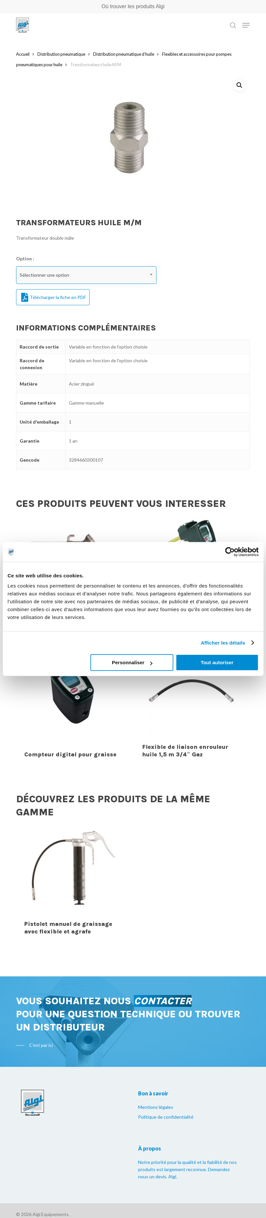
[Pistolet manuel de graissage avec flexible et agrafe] (73, 884)
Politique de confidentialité (166, 1117)
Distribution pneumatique (61, 54)
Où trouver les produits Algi (132, 6)
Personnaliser (132, 662)
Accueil (23, 54)
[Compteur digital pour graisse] (73, 707)
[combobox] (86, 275)
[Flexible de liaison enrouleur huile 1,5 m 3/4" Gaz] (191, 707)
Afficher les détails (223, 643)
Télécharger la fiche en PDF (53, 297)
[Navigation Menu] (246, 25)
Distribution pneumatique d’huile (123, 54)
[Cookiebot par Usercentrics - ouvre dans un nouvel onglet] (229, 552)
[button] (239, 85)
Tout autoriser (217, 662)
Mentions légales (155, 1107)
